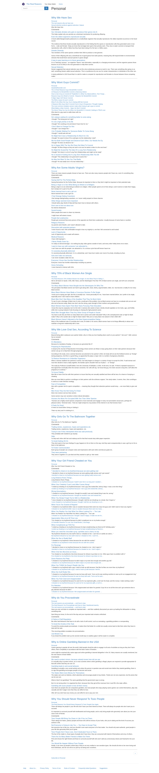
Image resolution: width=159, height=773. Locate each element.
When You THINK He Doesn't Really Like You (67, 565)
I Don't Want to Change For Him (62, 126)
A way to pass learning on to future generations (68, 60)
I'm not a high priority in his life (62, 122)
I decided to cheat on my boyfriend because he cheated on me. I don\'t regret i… (76, 549)
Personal (54, 21)
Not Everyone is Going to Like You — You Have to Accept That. (74, 725)
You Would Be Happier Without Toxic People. (67, 743)
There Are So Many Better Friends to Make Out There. (70, 736)
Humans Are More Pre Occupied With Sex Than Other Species (74, 398)
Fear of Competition (58, 384)
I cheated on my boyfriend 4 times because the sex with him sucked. (72, 542)
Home (61, 4)
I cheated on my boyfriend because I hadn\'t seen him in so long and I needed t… (76, 482)
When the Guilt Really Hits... (61, 572)
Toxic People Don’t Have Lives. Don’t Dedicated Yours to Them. (74, 732)
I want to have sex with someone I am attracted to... (70, 246)
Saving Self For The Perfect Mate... (64, 180)
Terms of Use (56, 768)
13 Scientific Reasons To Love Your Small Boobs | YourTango (70, 522)
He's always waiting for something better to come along (71, 117)
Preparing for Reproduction (61, 347)
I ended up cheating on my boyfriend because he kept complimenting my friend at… (77, 529)
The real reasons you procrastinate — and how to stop (68, 603)
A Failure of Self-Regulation (61, 619)
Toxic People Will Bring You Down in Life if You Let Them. (72, 718)
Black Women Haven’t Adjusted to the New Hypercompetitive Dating (75, 319)
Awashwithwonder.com (58, 88)
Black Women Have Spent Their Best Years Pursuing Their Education (76, 306)
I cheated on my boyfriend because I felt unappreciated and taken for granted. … (76, 591)
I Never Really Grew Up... (60, 241)
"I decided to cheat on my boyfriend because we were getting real (74, 471)
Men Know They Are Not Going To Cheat (66, 391)
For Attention (56, 585)
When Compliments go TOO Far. (63, 525)
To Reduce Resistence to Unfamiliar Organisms (68, 358)
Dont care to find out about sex (62, 205)
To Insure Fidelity (57, 372)
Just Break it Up (57, 634)
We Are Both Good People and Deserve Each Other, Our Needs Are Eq (77, 140)
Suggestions (103, 768)
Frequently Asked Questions (87, 768)
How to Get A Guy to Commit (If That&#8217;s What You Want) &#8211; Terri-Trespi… (78, 94)
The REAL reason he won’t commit (62, 100)
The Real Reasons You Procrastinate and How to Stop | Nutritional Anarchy (75, 605)
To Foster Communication (60, 448)
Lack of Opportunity (58, 232)
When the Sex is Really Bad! (61, 538)
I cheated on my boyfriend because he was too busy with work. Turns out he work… (77, 576)
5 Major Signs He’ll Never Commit (62, 98)
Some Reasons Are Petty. (60, 558)
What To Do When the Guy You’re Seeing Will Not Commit (69, 102)
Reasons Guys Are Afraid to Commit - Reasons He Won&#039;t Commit (74, 96)
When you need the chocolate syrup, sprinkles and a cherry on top (75, 532)
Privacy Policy (44, 768)
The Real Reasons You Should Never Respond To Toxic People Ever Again (75, 704)
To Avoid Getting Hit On (59, 441)
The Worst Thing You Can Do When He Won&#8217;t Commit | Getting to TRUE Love (78, 110)
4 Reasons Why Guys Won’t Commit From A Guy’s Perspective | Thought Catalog (77, 104)
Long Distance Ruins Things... (62, 478)
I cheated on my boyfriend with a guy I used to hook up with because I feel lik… (76, 569)
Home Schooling (57, 265)
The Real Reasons (34, 4)
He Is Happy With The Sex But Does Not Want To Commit (72, 145)
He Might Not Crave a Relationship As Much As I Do (70, 136)
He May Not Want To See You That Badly (66, 159)
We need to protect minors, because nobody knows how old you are (75, 659)
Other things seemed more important (64, 201)
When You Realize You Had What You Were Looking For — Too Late (76, 511)
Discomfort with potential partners (63, 227)
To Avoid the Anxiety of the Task (62, 624)
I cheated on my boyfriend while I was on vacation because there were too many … (77, 509)
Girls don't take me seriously (61, 256)
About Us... (33, 768)
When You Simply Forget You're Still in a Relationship (70, 498)
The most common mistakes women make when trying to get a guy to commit (75, 106)
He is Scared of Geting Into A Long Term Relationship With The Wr (75, 155)
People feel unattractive (59, 218)
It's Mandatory (56, 342)
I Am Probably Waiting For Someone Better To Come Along (72, 131)
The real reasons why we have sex (62, 23)
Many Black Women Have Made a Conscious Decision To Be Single (75, 292)
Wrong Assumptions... (59, 491)
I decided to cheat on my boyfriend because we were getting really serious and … (77, 475)
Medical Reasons (57, 237)
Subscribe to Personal (58, 758)
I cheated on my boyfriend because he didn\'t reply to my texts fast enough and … (77, 563)
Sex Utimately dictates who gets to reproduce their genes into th (74, 32)
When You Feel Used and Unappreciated (66, 579)
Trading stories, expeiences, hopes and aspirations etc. (71, 427)
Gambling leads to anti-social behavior (65, 666)
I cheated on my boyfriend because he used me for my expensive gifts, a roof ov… (77, 583)
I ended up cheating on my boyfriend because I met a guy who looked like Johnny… (77, 489)
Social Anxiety (56, 210)
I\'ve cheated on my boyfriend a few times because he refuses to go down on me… (77, 556)
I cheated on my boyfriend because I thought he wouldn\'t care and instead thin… (76, 495)
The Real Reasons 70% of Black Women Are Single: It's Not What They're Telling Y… (78, 279)
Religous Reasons (58, 223)
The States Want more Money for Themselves (67, 673)
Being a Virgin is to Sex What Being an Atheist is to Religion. (73, 185)
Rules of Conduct (69, 768)
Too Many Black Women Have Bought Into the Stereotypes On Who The (77, 286)
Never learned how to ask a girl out (63, 191)
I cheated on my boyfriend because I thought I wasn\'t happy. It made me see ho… (77, 515)
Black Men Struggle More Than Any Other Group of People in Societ (75, 312)
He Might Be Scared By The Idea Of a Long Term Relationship (73, 150)
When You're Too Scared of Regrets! (64, 505)
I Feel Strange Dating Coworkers (63, 196)
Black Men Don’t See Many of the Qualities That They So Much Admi (76, 299)
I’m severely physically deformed (63, 251)
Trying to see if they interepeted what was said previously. (72, 431)
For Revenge (56, 545)
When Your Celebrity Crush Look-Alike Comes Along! (70, 484)
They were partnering (59, 452)
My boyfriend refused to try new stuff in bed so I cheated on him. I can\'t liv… (75, 536)
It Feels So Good (57, 405)
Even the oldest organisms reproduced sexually (68, 37)
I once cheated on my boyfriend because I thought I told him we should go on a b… (77, 502)
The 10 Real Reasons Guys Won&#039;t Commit (66, 90)
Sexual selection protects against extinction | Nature (67, 25)
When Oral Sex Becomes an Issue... (64, 552)
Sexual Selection (57, 67)
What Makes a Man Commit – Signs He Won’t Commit (68, 108)
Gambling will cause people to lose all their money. (69, 686)
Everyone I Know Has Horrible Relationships (67, 260)
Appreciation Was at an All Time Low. (64, 518)
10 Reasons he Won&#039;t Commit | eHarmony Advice (69, 92)
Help (53, 436)
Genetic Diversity (57, 50)
